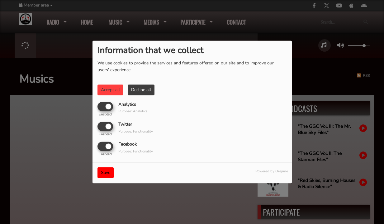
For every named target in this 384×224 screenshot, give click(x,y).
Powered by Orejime (271, 171)
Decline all (141, 90)
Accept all (110, 90)
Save (105, 173)
